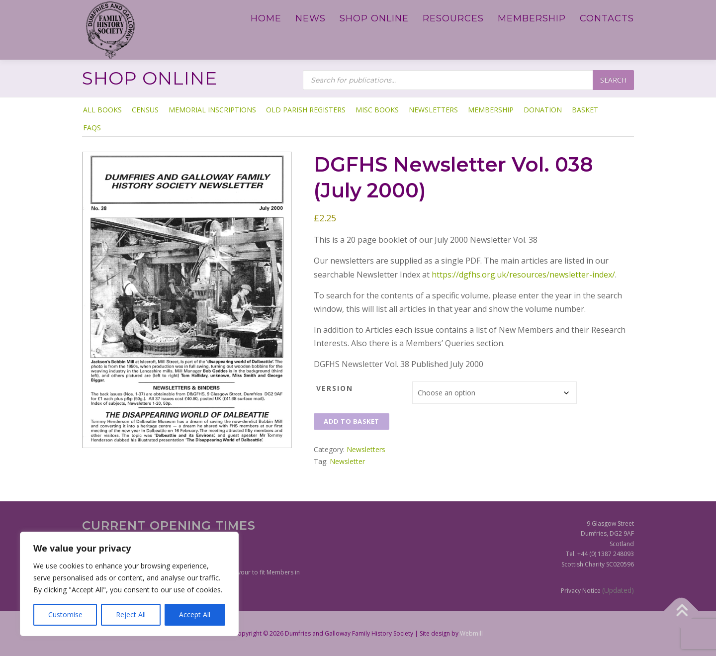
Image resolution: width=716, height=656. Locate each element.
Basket (585, 109)
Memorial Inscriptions (212, 109)
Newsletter (347, 461)
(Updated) (618, 590)
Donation (543, 109)
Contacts (607, 18)
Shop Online (374, 18)
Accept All (194, 614)
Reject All (131, 614)
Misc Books (377, 109)
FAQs (92, 127)
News (310, 18)
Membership (532, 18)
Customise (65, 614)
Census (145, 109)
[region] (129, 584)
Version (334, 388)
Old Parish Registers (306, 109)
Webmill (471, 633)
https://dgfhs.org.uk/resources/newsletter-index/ (523, 274)
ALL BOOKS (102, 109)
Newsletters (433, 109)
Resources (453, 18)
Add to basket (351, 421)
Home (266, 18)
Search (613, 80)
